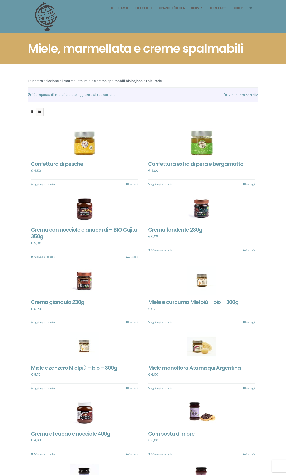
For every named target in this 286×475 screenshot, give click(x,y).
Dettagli (133, 184)
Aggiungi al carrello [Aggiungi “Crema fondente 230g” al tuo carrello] (161, 250)
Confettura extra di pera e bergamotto (195, 164)
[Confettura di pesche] (84, 142)
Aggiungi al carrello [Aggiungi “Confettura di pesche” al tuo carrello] (44, 184)
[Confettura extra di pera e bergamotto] (201, 142)
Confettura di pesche (57, 164)
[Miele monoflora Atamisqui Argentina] (201, 346)
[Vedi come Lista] (39, 112)
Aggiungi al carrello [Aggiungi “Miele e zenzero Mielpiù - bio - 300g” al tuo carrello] (44, 388)
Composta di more (171, 433)
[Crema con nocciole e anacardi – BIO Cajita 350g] (84, 208)
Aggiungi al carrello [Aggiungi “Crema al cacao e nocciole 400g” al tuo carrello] (44, 454)
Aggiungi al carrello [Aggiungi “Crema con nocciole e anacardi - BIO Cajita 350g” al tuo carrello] (44, 256)
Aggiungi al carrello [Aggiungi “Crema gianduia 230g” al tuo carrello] (44, 322)
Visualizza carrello (243, 95)
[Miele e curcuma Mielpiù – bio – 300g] (201, 280)
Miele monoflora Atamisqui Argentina (194, 367)
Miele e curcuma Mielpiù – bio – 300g (193, 302)
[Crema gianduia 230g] (84, 280)
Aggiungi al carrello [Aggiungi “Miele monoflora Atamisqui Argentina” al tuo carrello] (161, 388)
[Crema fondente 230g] (201, 208)
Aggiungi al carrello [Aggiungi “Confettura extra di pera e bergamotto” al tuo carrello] (161, 184)
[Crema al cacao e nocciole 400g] (84, 412)
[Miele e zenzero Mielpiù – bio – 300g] (84, 346)
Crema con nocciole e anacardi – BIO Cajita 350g (84, 233)
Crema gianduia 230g (57, 302)
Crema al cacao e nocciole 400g (70, 433)
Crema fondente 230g (175, 229)
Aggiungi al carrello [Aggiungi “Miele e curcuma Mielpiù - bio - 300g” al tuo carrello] (161, 322)
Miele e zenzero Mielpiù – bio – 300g (74, 367)
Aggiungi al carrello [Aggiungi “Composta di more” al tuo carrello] (161, 454)
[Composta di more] (201, 412)
